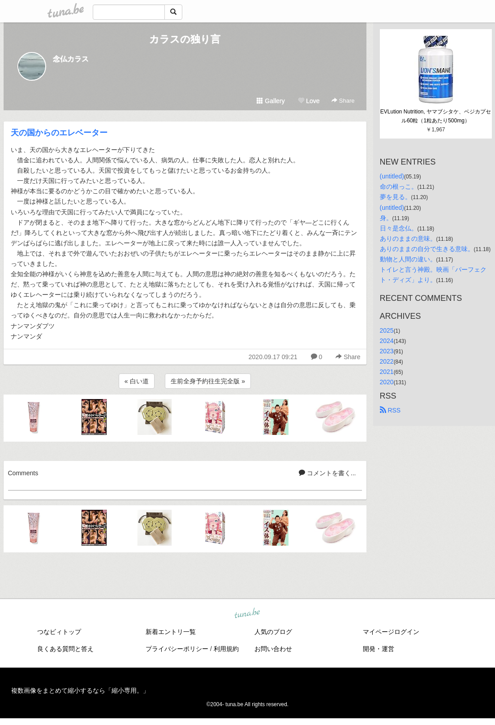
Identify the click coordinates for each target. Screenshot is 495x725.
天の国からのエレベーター (59, 132)
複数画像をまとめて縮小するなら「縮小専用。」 (80, 690)
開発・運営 (378, 648)
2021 (387, 371)
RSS (390, 410)
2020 (387, 382)
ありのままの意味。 (408, 238)
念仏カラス (71, 59)
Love (308, 100)
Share (342, 100)
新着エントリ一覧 (171, 631)
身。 (386, 217)
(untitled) (392, 176)
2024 (387, 340)
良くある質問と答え (65, 648)
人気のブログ (273, 631)
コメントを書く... (327, 473)
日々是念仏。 (399, 228)
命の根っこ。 (399, 186)
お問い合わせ (273, 648)
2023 (387, 351)
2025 (387, 330)
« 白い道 (137, 381)
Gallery (270, 100)
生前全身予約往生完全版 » (208, 381)
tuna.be (247, 614)
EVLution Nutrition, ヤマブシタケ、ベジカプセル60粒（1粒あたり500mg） (435, 116)
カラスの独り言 (184, 39)
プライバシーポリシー (177, 648)
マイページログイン (391, 631)
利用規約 (226, 648)
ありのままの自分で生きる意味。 (427, 248)
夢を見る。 (395, 196)
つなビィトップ (59, 631)
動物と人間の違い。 (408, 259)
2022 (387, 361)
